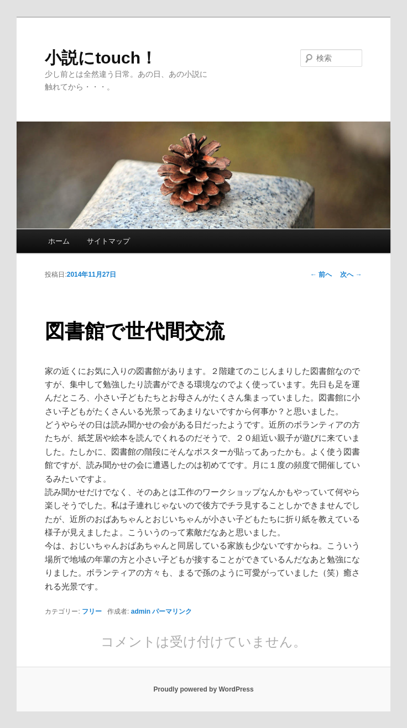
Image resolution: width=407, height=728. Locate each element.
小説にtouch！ (101, 58)
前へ (321, 274)
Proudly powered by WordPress (203, 689)
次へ (351, 274)
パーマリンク (172, 611)
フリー (92, 611)
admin (140, 611)
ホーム (59, 241)
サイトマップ (108, 241)
